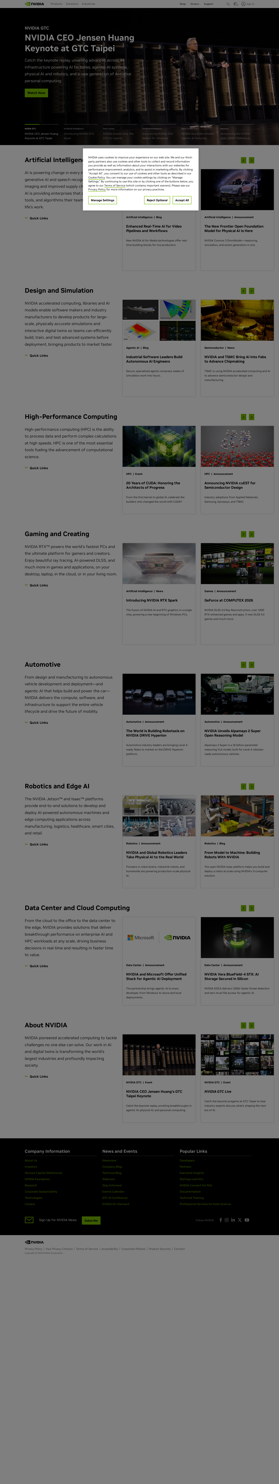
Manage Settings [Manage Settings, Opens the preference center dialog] (102, 200)
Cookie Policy (96, 177)
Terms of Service (114, 185)
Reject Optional (157, 200)
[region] (141, 179)
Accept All (182, 200)
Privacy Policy (97, 189)
